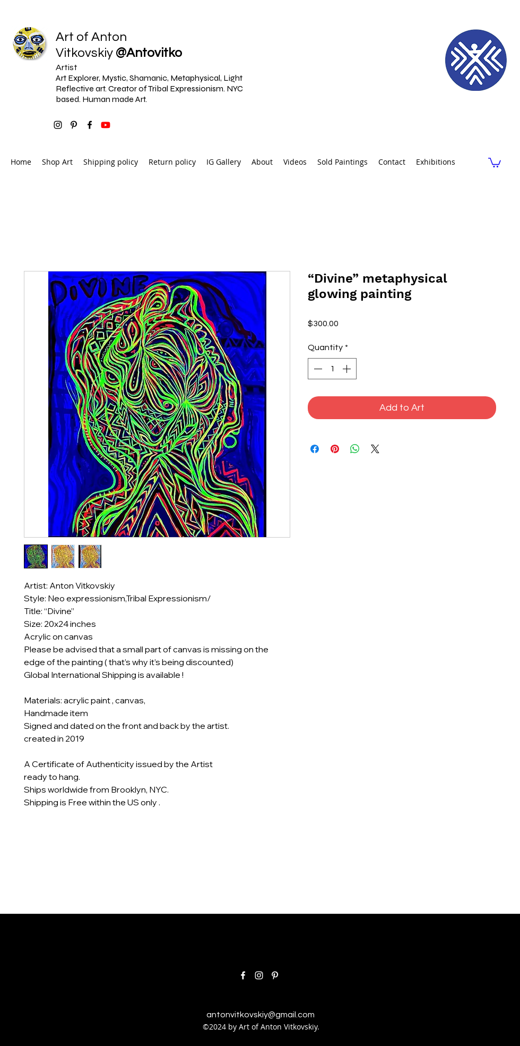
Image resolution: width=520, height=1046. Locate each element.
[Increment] (347, 369)
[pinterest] (73, 125)
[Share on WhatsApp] (355, 449)
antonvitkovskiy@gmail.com (260, 1014)
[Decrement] (316, 369)
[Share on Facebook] (314, 449)
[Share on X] (375, 449)
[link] (494, 162)
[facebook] (89, 125)
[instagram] (58, 125)
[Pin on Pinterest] (334, 449)
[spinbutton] (332, 369)
